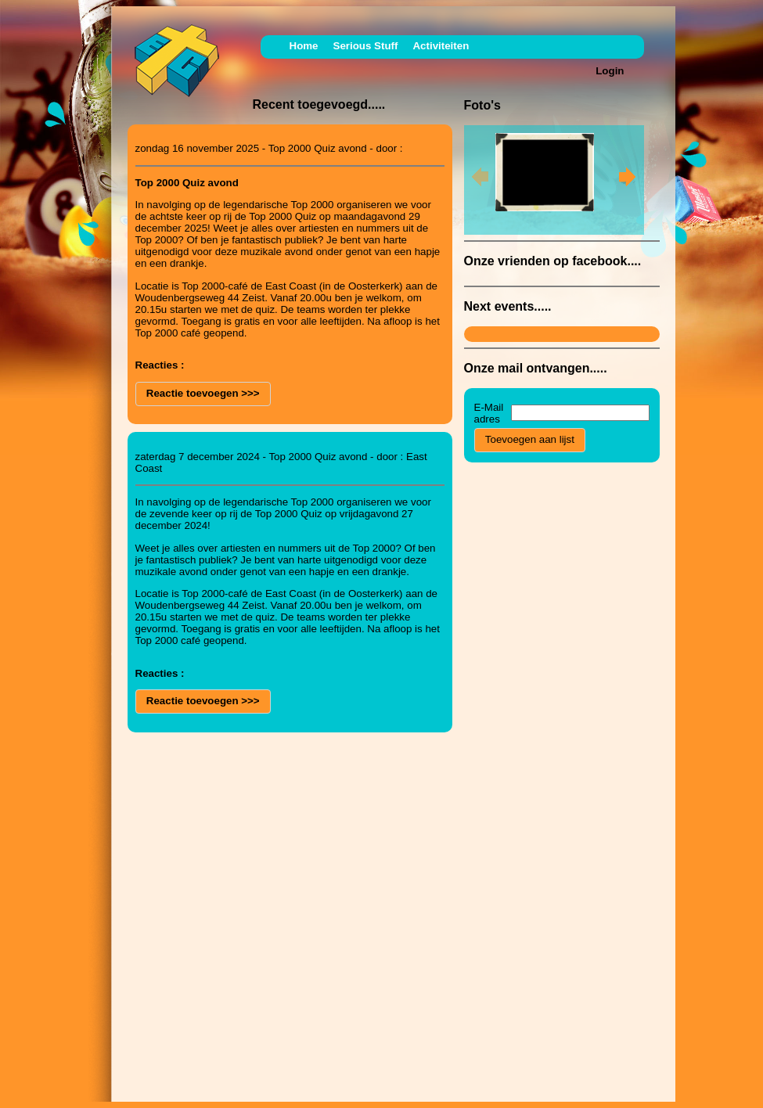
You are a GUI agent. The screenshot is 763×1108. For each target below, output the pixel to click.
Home (304, 46)
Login (610, 71)
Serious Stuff (365, 46)
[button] (203, 394)
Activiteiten (440, 46)
